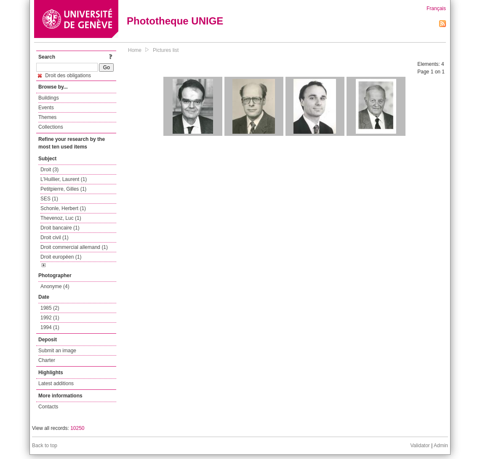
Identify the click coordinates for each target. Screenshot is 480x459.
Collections (50, 127)
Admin (441, 445)
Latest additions (56, 383)
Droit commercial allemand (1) (74, 247)
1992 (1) (49, 318)
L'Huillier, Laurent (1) (63, 179)
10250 (77, 428)
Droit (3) (49, 170)
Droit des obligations (64, 75)
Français (436, 8)
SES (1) (49, 199)
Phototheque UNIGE (175, 21)
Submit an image (57, 351)
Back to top (44, 445)
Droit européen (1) (60, 257)
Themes (47, 117)
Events (46, 108)
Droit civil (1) (54, 237)
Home (134, 50)
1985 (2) (49, 308)
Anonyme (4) (54, 286)
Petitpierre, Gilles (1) (63, 189)
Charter (46, 360)
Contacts (48, 407)
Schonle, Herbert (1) (63, 208)
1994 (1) (49, 327)
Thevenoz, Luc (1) (60, 218)
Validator (419, 445)
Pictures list (166, 50)
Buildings (48, 98)
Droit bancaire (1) (60, 228)
